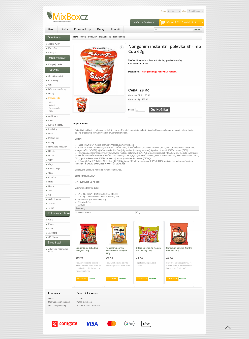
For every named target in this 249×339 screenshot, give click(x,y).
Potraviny (92, 37)
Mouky (51, 142)
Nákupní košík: (173, 22)
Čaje (50, 85)
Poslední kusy (82, 29)
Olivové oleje (54, 168)
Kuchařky (52, 48)
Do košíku (159, 109)
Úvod (51, 29)
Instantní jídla (54, 98)
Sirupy (51, 186)
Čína (50, 220)
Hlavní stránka (79, 37)
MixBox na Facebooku (144, 22)
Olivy (50, 173)
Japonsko (52, 233)
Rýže (51, 111)
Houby (51, 93)
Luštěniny (52, 129)
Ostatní (52, 105)
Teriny (51, 208)
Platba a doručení (84, 302)
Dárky (101, 29)
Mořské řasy (53, 138)
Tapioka (51, 203)
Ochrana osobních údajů (59, 302)
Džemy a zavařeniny (57, 89)
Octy (50, 160)
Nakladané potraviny (57, 147)
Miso (51, 102)
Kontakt (115, 29)
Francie (51, 224)
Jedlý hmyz (53, 116)
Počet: (131, 110)
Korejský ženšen (55, 64)
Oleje (50, 164)
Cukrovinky (53, 80)
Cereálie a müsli (55, 76)
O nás (64, 29)
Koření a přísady (55, 125)
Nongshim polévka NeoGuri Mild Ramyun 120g (116, 251)
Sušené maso (54, 199)
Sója (50, 190)
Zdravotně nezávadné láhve (58, 250)
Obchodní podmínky (57, 305)
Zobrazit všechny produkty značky (165, 60)
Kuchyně (52, 52)
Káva (50, 120)
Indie (50, 228)
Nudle (51, 155)
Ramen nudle (54, 108)
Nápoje (51, 151)
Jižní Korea (53, 237)
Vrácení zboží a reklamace (88, 305)
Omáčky (52, 177)
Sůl (49, 195)
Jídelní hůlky (54, 44)
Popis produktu (81, 123)
